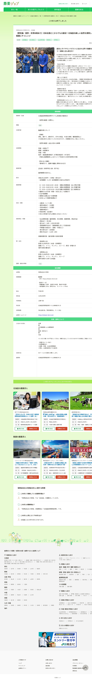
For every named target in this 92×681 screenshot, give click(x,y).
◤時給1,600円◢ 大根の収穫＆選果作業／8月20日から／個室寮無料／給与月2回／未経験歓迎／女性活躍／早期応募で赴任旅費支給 (55, 415)
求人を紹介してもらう (36, 9)
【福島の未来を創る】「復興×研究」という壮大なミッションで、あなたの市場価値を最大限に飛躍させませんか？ (27, 463)
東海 (5, 582)
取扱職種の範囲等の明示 (78, 668)
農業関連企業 (63, 577)
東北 (5, 566)
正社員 (18, 40)
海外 (5, 608)
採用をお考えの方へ (50, 668)
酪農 (40, 125)
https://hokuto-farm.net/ (46, 315)
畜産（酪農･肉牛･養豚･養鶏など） (70, 567)
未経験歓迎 (25, 40)
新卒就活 (57, 9)
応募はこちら (33, 428)
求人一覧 (14, 9)
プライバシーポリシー (78, 663)
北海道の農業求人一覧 (35, 16)
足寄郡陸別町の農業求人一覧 (50, 16)
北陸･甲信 (7, 577)
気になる (21, 428)
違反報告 (48, 665)
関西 (5, 587)
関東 (5, 572)
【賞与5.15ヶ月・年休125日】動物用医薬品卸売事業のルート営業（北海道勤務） (27, 415)
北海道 (6, 558)
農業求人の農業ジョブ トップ (20, 16)
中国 (5, 592)
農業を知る (79, 9)
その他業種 (62, 584)
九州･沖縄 (7, 603)
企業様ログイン (22, 668)
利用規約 (75, 665)
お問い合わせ (49, 663)
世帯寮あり (56, 40)
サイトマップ (22, 665)
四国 (5, 598)
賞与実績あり (33, 40)
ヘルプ (20, 663)
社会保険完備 (41, 40)
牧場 (40, 264)
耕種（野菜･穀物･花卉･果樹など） (70, 572)
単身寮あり (49, 40)
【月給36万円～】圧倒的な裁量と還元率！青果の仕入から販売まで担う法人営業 (54, 463)
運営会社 (75, 670)
